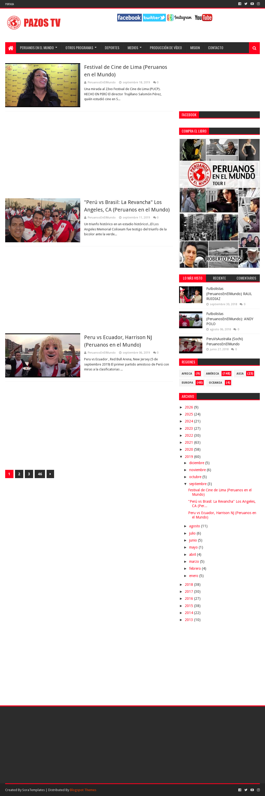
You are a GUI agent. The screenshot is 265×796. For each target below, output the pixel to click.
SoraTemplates (33, 790)
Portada (9, 4)
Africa (187, 373)
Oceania (215, 382)
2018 (189, 584)
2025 (189, 414)
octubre (195, 477)
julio (193, 533)
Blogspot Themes (83, 790)
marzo (194, 561)
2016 (189, 598)
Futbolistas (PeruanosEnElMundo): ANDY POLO (229, 319)
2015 (189, 606)
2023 (189, 428)
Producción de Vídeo (166, 47)
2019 (189, 457)
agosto (195, 526)
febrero (195, 568)
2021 (189, 442)
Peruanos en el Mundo (37, 47)
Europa (187, 382)
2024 (189, 421)
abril (193, 554)
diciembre (197, 463)
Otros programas (79, 47)
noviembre (198, 470)
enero (194, 576)
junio (193, 540)
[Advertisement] (89, 155)
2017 (189, 591)
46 (40, 474)
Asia (240, 373)
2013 (189, 620)
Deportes (112, 47)
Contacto (215, 47)
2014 (189, 613)
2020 (189, 449)
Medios (133, 47)
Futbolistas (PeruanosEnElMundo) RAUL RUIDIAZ (229, 294)
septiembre (198, 484)
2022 (189, 435)
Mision (195, 47)
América (212, 373)
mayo (194, 547)
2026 (189, 407)
